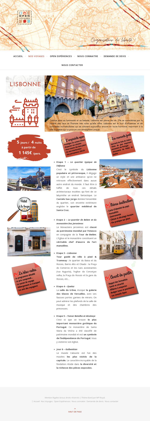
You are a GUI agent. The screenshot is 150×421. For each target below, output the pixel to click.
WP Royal (100, 397)
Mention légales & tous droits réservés (62, 397)
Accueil (18, 56)
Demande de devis (115, 56)
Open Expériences (61, 56)
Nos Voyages (36, 56)
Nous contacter (72, 65)
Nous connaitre (87, 56)
